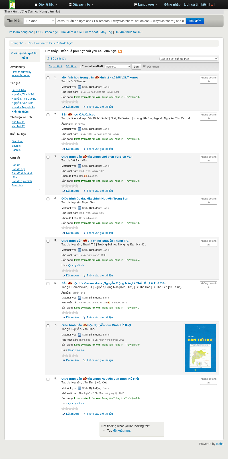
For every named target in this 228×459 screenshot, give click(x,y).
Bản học (78, 114)
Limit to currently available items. (21, 73)
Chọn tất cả (55, 66)
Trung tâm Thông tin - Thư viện (20, 4)
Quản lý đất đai (76, 265)
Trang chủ (17, 43)
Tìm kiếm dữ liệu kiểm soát (79, 32)
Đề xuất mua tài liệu (128, 32)
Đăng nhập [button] (172, 4)
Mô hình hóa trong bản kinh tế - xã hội (99, 77)
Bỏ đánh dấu (58, 58)
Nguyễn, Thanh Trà (23, 94)
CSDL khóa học (47, 32)
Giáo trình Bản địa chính (94, 240)
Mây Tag (106, 32)
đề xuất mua (121, 430)
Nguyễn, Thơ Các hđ (24, 98)
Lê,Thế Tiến (19, 90)
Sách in (16, 145)
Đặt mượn (72, 106)
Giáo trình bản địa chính (96, 156)
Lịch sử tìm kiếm (196, 4)
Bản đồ (16, 165)
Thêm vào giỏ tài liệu (100, 106)
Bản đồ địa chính (22, 181)
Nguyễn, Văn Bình (22, 103)
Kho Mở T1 (18, 122)
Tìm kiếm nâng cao (20, 32)
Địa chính (17, 185)
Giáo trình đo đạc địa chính (94, 198)
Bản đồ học (18, 169)
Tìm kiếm (14, 21)
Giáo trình (17, 141)
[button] (46, 4)
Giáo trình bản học (96, 325)
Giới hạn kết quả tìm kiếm (24, 55)
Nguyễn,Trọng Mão (23, 107)
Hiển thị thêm (20, 111)
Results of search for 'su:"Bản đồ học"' (50, 43)
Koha (220, 444)
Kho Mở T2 (18, 126)
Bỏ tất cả (71, 66)
